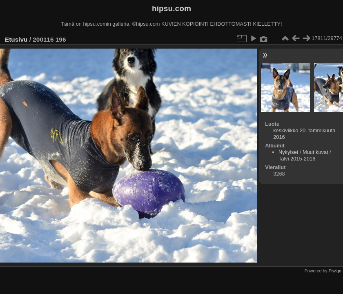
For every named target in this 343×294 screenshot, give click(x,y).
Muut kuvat (315, 152)
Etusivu (16, 39)
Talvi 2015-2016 (296, 159)
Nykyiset (288, 152)
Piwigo (335, 270)
